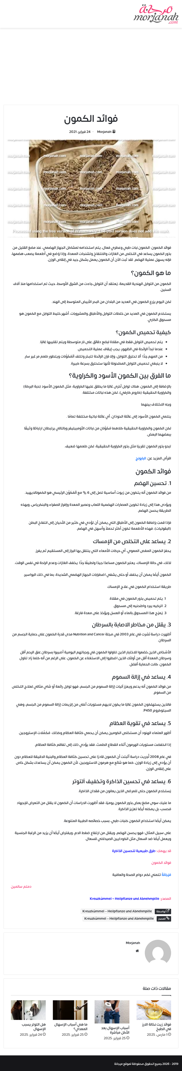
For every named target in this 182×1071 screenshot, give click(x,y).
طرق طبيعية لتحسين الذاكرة (133, 851)
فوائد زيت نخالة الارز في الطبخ (156, 1025)
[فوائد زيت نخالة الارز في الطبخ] (153, 1009)
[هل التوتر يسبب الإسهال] (28, 1009)
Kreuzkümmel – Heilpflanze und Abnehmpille (124, 899)
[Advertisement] (91, 68)
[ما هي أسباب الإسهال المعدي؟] (70, 1009)
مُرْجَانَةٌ (166, 875)
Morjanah (104, 132)
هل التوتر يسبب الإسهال (34, 1025)
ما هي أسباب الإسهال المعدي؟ (70, 1025)
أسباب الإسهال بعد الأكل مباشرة (115, 1029)
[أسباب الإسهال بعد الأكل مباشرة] (112, 1010)
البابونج (141, 458)
